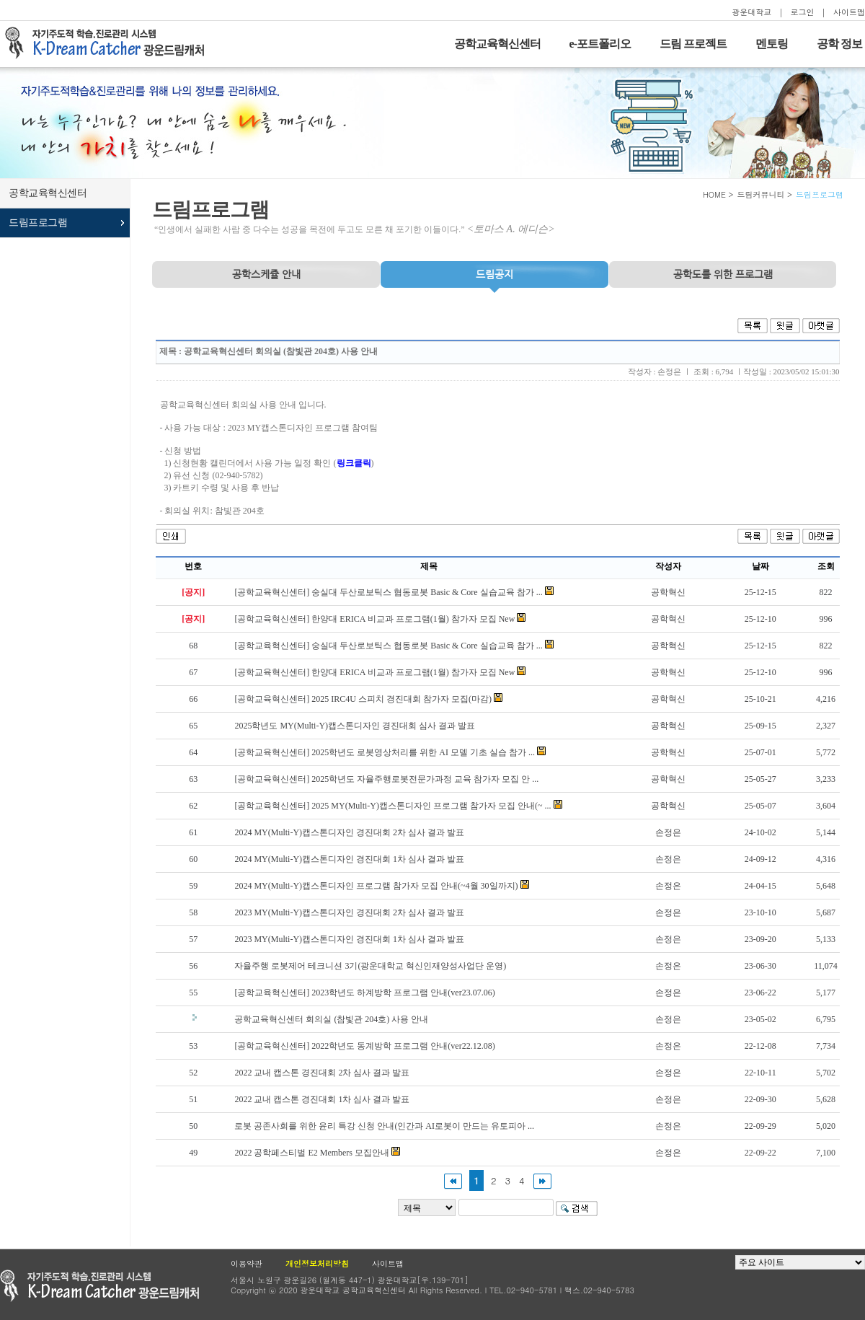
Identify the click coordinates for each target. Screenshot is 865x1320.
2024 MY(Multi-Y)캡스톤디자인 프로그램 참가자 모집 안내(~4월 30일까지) (376, 886)
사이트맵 (849, 11)
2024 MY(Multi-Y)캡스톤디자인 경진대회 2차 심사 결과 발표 (349, 832)
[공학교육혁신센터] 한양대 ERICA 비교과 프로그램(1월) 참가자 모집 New (374, 619)
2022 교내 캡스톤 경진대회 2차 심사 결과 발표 (321, 1073)
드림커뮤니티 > (764, 194)
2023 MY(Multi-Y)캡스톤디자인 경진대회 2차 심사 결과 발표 (349, 912)
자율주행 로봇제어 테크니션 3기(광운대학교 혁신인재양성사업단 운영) (370, 966)
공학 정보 (839, 44)
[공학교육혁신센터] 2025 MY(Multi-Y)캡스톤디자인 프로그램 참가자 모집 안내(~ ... (392, 806)
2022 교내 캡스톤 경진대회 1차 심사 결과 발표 (321, 1099)
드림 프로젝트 (693, 44)
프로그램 (723, 274)
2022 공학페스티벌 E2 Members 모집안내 (311, 1153)
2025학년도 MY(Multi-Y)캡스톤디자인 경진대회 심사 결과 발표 (354, 726)
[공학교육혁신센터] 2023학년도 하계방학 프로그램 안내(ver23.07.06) (364, 992)
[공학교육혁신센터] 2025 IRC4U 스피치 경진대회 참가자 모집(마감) (363, 699)
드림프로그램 (38, 222)
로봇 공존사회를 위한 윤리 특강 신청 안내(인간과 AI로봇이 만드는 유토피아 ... (384, 1126)
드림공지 (494, 274)
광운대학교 (751, 11)
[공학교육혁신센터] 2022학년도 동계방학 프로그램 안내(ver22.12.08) (364, 1046)
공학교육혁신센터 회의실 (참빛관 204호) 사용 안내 (331, 1019)
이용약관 (246, 1263)
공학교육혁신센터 (497, 44)
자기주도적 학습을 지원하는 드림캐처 (108, 43)
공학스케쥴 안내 (266, 274)
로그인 (803, 11)
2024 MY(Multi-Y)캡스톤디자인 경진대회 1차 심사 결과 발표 (349, 859)
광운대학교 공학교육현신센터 (99, 1286)
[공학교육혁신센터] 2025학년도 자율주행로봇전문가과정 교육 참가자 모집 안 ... (386, 779)
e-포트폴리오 (600, 44)
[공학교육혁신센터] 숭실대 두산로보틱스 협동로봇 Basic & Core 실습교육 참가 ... (388, 592)
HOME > (718, 194)
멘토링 (771, 44)
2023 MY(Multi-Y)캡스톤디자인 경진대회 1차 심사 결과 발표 (349, 939)
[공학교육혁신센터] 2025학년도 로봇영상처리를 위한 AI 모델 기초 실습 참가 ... (384, 752)
